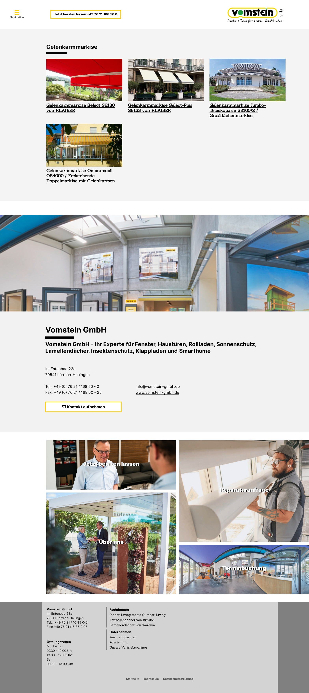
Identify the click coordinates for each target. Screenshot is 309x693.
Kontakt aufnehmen (86, 407)
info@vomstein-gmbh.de (158, 386)
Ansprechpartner (123, 637)
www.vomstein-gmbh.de (157, 392)
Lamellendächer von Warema (132, 625)
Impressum (151, 678)
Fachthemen (119, 610)
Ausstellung (119, 642)
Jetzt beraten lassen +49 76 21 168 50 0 (85, 14)
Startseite (132, 678)
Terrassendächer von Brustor (132, 620)
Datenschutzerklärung (178, 678)
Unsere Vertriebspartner (128, 647)
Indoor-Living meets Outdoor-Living (138, 615)
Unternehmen (120, 632)
